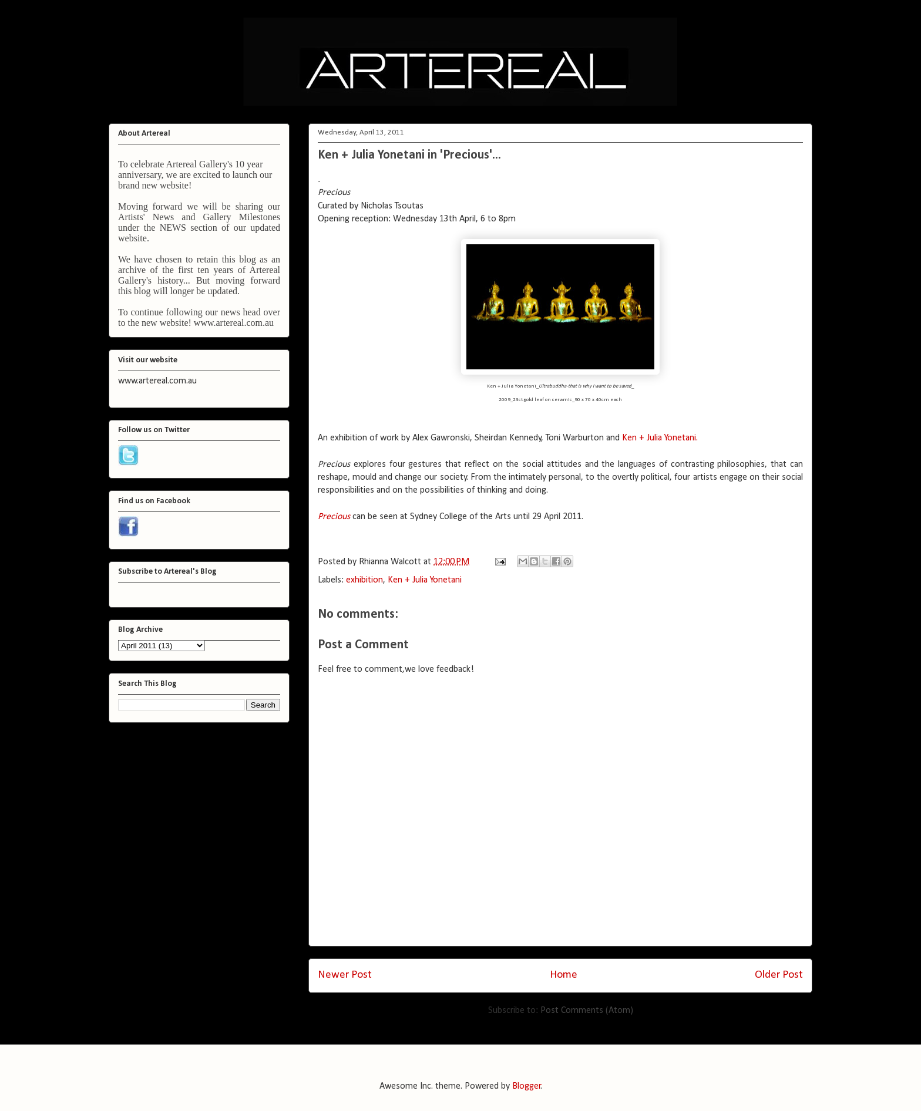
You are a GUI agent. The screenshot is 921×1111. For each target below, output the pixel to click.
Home (563, 975)
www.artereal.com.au (234, 323)
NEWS (173, 228)
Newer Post (345, 975)
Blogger (526, 1086)
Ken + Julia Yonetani (425, 580)
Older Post (779, 975)
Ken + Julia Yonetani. (660, 438)
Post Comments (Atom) (586, 1010)
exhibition (364, 580)
